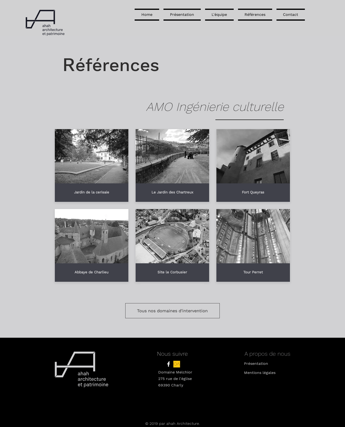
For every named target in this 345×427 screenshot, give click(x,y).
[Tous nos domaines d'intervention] (172, 310)
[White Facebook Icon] (168, 364)
